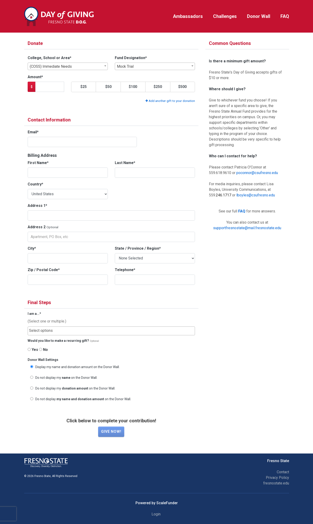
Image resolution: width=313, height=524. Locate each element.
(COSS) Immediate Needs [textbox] (51, 66)
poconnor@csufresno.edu (257, 173)
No (43, 349)
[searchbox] (111, 330)
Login (156, 514)
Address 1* (37, 205)
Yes (33, 349)
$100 (133, 86)
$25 (83, 86)
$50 (108, 86)
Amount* (35, 77)
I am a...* (34, 314)
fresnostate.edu (276, 483)
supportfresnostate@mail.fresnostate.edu (247, 228)
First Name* (38, 163)
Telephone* (125, 270)
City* (32, 248)
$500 (182, 86)
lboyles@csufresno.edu (255, 195)
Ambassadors (188, 16)
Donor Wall (258, 16)
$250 (158, 86)
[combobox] (68, 66)
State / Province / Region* (138, 248)
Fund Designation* (131, 58)
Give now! (111, 431)
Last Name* (125, 163)
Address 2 (37, 227)
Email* (33, 132)
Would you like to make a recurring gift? (58, 341)
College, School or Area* (49, 58)
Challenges (225, 16)
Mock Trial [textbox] (125, 66)
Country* (35, 184)
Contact (283, 472)
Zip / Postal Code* (44, 270)
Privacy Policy (277, 477)
